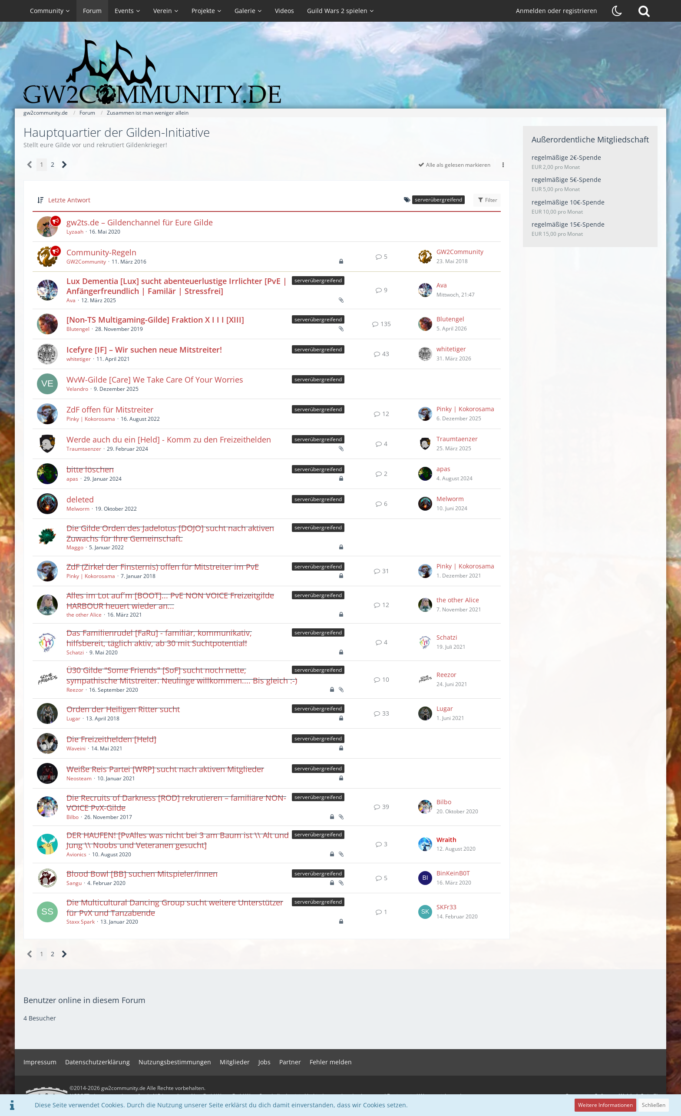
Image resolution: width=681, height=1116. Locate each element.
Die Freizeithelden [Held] (111, 739)
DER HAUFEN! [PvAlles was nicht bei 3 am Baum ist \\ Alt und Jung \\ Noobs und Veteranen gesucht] (177, 840)
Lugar (73, 718)
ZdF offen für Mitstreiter (109, 409)
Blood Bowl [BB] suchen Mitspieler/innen (142, 873)
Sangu (74, 883)
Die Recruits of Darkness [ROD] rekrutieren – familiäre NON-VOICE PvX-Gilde (176, 802)
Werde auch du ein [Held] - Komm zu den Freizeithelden (168, 439)
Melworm (77, 508)
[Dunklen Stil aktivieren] (617, 11)
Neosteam (79, 778)
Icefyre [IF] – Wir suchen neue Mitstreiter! (144, 349)
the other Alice (84, 614)
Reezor (74, 689)
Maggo (74, 547)
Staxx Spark (80, 921)
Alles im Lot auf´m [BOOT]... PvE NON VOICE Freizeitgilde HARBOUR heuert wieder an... (170, 600)
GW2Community (86, 261)
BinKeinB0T (453, 873)
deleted (80, 499)
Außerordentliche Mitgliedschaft (590, 139)
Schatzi (75, 652)
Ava (71, 300)
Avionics (76, 854)
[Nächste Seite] (64, 164)
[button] (503, 165)
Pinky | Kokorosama (90, 419)
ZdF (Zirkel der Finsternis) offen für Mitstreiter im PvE (162, 566)
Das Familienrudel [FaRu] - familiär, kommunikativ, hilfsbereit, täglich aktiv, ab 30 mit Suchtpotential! (159, 637)
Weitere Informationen (605, 1105)
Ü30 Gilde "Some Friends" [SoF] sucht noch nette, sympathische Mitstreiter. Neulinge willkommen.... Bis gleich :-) (181, 675)
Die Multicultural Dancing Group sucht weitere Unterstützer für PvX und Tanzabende (174, 907)
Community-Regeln (101, 252)
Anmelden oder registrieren (556, 11)
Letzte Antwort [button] (69, 200)
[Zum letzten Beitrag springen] (425, 257)
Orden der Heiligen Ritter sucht (123, 709)
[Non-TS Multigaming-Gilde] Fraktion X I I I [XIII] (155, 319)
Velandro (77, 389)
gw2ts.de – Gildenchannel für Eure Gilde (139, 222)
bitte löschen (90, 469)
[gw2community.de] (340, 72)
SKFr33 (446, 907)
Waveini (76, 748)
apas (72, 478)
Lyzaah (74, 231)
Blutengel (77, 329)
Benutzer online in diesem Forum (84, 1000)
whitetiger (78, 359)
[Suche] (644, 11)
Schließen (653, 1105)
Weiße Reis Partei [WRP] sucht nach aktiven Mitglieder (165, 769)
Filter (487, 200)
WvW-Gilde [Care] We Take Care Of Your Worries (154, 379)
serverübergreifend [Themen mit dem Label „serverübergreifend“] (318, 280)
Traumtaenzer (83, 448)
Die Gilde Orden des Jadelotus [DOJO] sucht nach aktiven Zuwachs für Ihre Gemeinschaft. (170, 533)
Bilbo (72, 817)
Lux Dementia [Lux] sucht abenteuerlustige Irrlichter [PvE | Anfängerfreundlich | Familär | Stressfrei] (176, 286)
